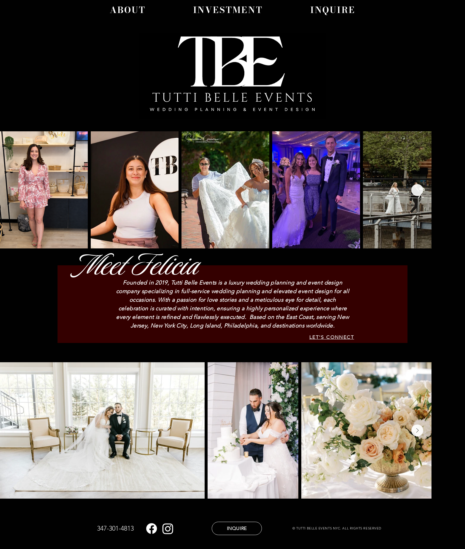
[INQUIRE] (237, 528)
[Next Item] (417, 190)
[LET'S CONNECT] (331, 337)
